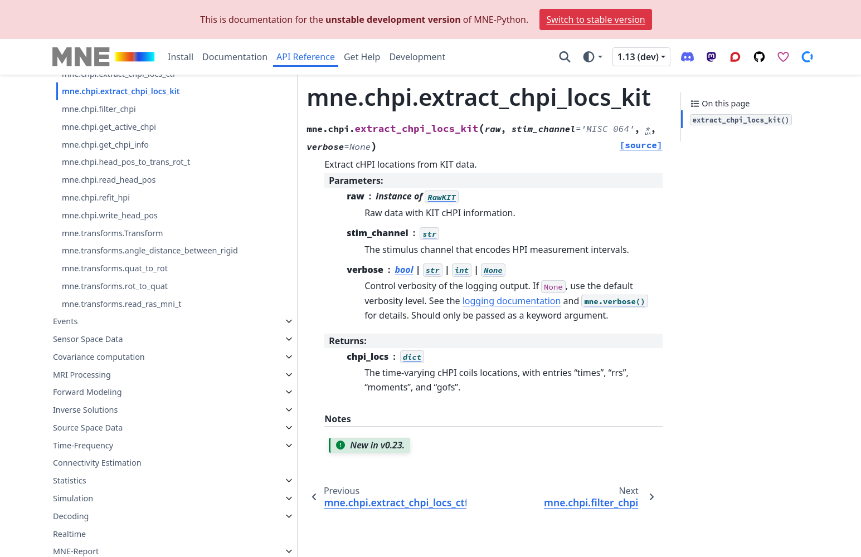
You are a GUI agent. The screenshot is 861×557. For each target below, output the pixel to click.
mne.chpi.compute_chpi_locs (116, 121)
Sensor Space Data (88, 436)
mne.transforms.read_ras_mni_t (122, 400)
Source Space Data (88, 524)
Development (417, 57)
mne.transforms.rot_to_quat (115, 383)
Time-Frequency (83, 542)
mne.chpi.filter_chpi (99, 192)
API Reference (305, 57)
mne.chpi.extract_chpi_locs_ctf (119, 157)
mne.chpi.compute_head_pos (117, 139)
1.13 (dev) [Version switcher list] (638, 57)
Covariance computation (99, 453)
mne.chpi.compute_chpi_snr (115, 104)
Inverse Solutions (85, 506)
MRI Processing (82, 471)
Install (180, 57)
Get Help (362, 57)
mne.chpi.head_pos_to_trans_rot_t (126, 246)
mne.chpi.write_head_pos (110, 299)
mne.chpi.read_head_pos (108, 263)
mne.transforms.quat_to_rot (115, 365)
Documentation (234, 57)
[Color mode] (592, 56)
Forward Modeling (87, 488)
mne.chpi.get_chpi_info (105, 228)
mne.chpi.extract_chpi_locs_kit (121, 174)
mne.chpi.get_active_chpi (109, 210)
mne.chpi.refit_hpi (96, 281)
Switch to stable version (595, 19)
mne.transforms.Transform (112, 316)
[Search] (565, 56)
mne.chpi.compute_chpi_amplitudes (130, 86)
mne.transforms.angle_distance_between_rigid (144, 341)
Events (65, 418)
